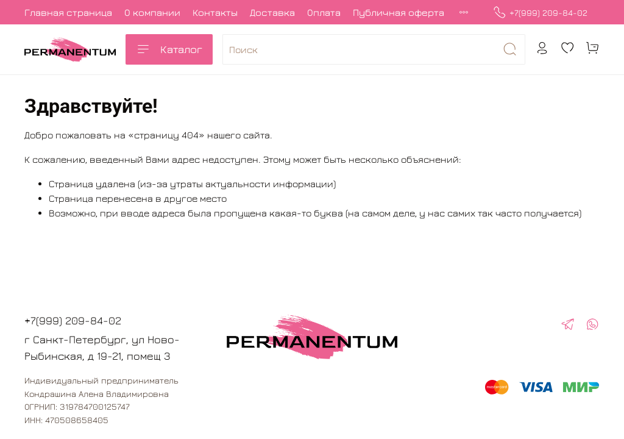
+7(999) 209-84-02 (540, 12)
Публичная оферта (398, 12)
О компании (152, 12)
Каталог (169, 49)
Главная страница (68, 12)
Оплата (324, 12)
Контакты (215, 12)
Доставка (272, 12)
